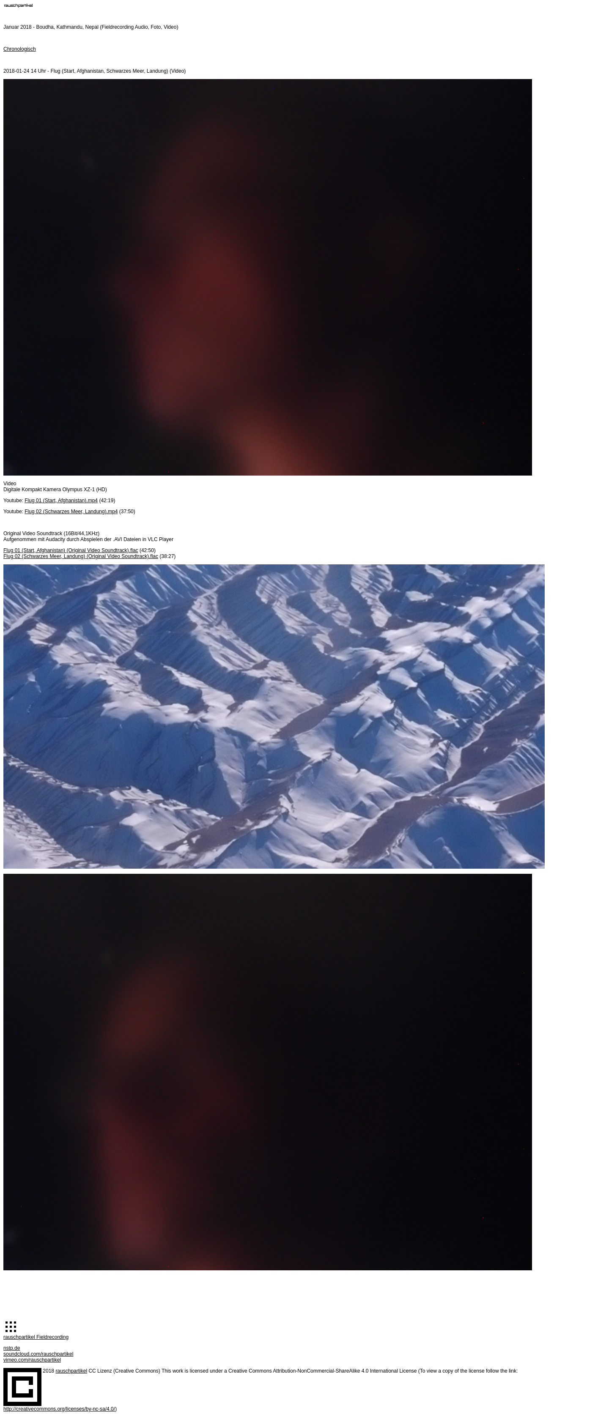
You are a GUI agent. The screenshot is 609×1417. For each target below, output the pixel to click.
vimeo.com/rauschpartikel (32, 1360)
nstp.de (11, 1348)
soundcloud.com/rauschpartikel (38, 1354)
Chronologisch (19, 49)
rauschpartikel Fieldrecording (36, 1337)
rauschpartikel (71, 1371)
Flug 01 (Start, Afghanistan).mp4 (61, 500)
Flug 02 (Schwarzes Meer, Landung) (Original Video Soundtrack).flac (80, 556)
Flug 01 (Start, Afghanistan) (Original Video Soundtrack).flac (70, 550)
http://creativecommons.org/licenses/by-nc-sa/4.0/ (59, 1409)
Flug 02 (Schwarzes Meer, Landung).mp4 (71, 511)
